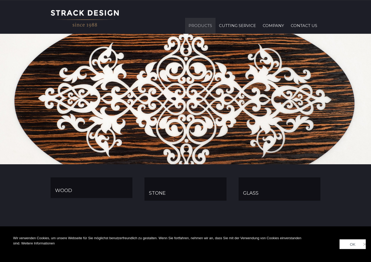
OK (353, 244)
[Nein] (364, 244)
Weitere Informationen (38, 243)
